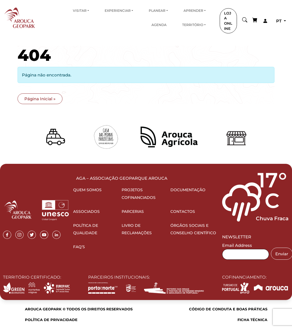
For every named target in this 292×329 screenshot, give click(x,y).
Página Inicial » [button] (40, 98)
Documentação (187, 189)
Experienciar (118, 10)
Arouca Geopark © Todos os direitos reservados (79, 309)
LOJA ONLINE (228, 21)
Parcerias (133, 211)
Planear (157, 10)
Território (192, 25)
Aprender (193, 10)
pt (279, 21)
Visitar (80, 10)
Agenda (159, 25)
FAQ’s (79, 246)
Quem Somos (87, 189)
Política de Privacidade (51, 319)
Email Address (237, 245)
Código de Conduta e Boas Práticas (228, 309)
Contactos (182, 211)
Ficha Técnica (252, 319)
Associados (86, 211)
